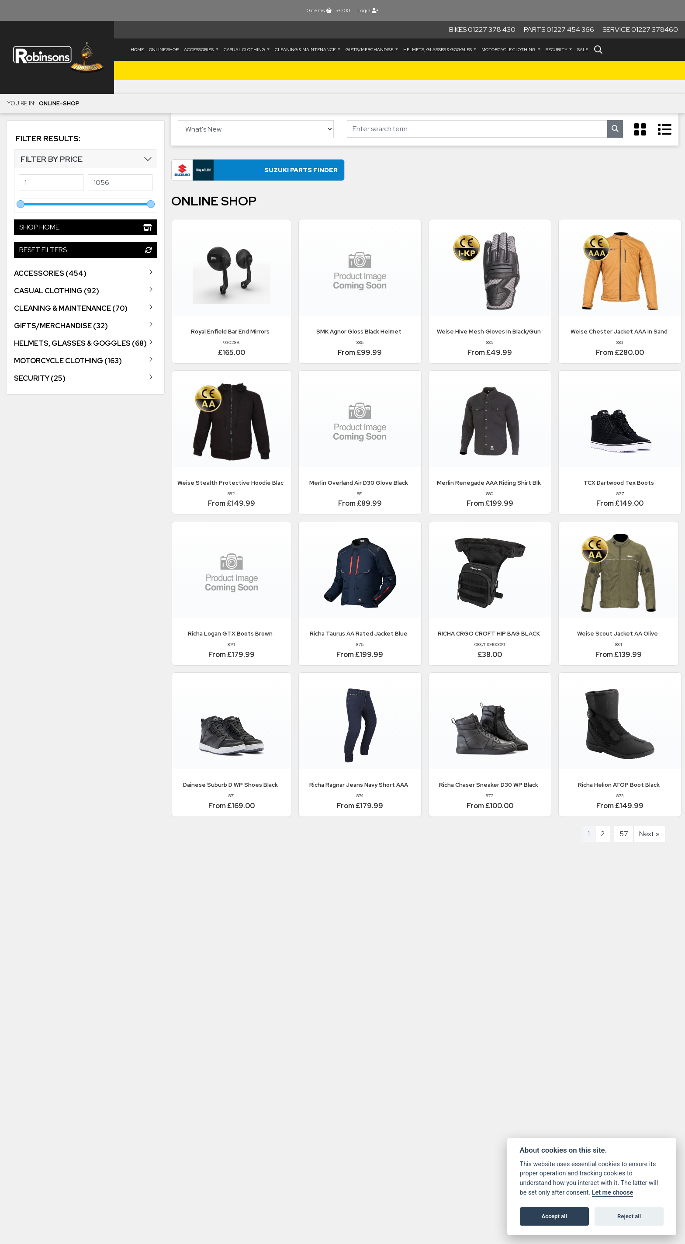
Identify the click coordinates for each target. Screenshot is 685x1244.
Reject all (629, 1216)
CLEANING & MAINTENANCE (305, 49)
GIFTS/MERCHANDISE (370, 49)
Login (367, 10)
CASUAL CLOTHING (245, 49)
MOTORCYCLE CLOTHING (508, 49)
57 (623, 834)
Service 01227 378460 (640, 29)
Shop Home (85, 227)
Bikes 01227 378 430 (482, 29)
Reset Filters (85, 249)
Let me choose (612, 1192)
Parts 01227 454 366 (559, 29)
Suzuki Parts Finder (254, 171)
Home (137, 49)
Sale (582, 49)
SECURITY (557, 49)
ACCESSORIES (199, 49)
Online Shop (164, 49)
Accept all (554, 1216)
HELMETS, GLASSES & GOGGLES (438, 49)
